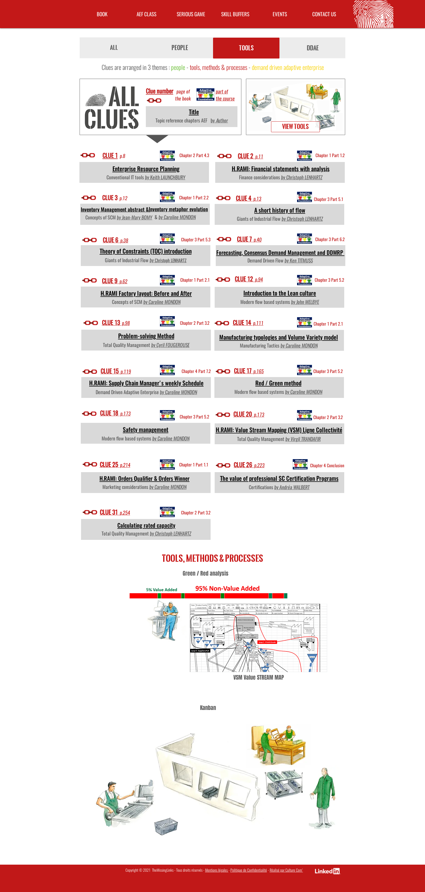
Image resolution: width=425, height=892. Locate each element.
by (288, 439)
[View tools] (295, 126)
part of (222, 91)
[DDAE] (312, 48)
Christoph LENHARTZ (170, 261)
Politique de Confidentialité (248, 870)
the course (225, 98)
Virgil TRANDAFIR (306, 439)
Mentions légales (216, 870)
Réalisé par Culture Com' (286, 870)
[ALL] (114, 47)
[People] (180, 47)
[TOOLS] (246, 48)
